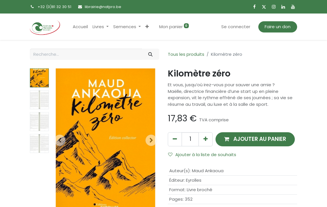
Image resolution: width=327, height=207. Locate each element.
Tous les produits (186, 54)
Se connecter (235, 27)
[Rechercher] (150, 54)
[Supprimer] (175, 139)
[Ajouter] (206, 139)
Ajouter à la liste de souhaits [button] (202, 155)
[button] (147, 27)
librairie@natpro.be (103, 6)
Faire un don (278, 27)
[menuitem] (80, 27)
